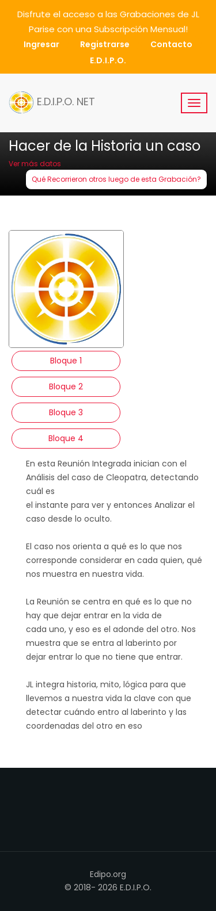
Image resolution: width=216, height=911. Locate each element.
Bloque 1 (66, 360)
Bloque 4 (66, 438)
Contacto (171, 44)
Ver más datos (35, 164)
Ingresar (41, 44)
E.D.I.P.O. (108, 60)
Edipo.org (108, 874)
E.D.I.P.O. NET (52, 102)
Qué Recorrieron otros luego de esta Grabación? (116, 179)
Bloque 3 (66, 412)
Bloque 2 (66, 386)
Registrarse (105, 44)
